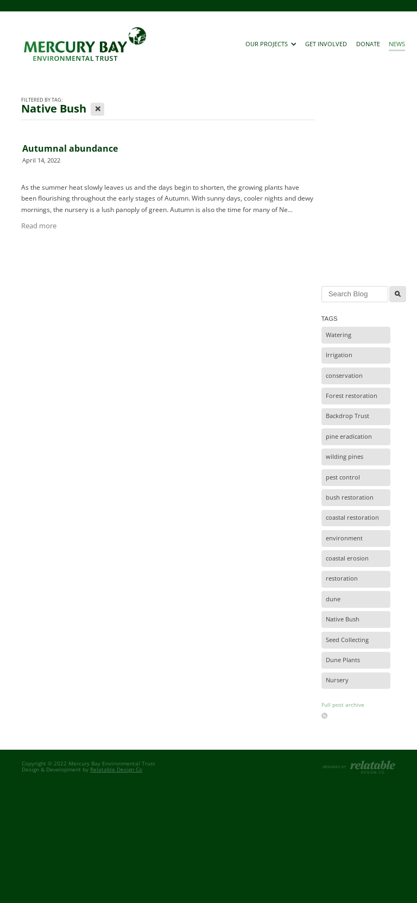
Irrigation (339, 355)
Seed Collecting (347, 640)
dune (333, 599)
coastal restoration (352, 517)
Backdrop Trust (347, 416)
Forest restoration (351, 395)
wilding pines (344, 456)
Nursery (337, 680)
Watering (338, 335)
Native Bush (342, 619)
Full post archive (342, 704)
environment (344, 538)
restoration (342, 578)
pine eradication (349, 436)
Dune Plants (343, 660)
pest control (343, 477)
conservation (344, 375)
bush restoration (350, 497)
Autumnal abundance (70, 148)
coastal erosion (347, 558)
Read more (38, 226)
